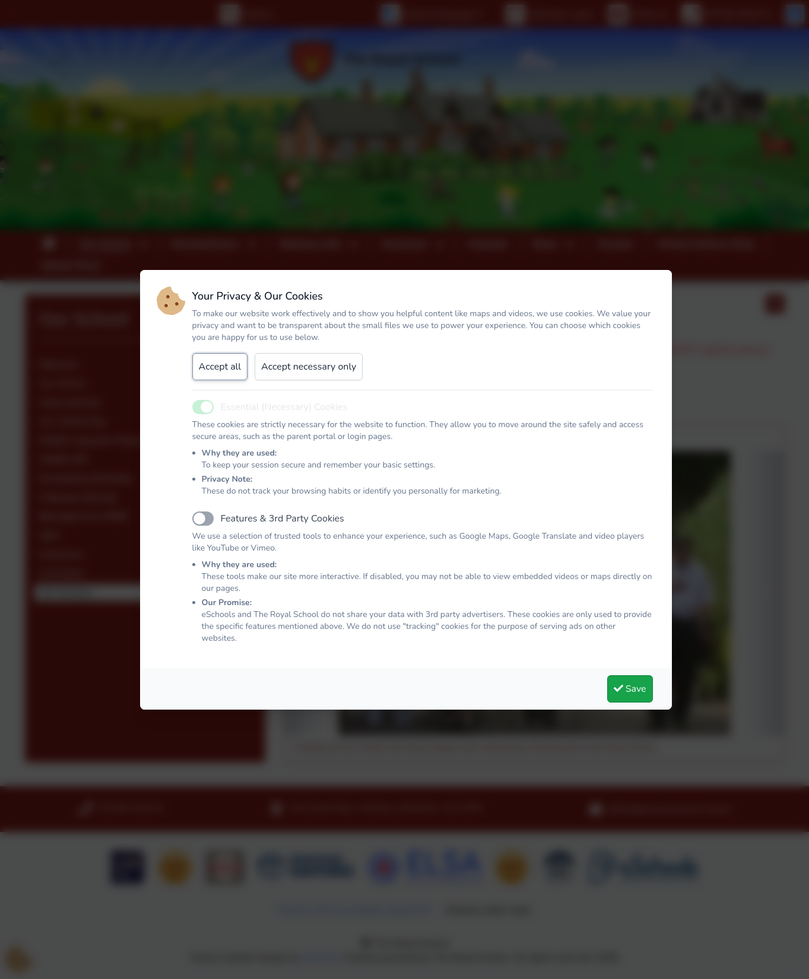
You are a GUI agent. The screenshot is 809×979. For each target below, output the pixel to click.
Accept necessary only (308, 366)
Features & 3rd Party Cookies (282, 518)
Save (630, 688)
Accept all (220, 366)
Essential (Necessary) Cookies (284, 407)
